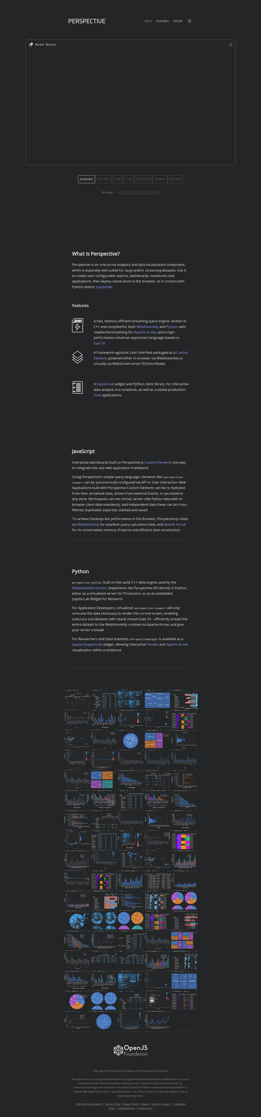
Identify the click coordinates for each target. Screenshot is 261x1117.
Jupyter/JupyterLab (87, 644)
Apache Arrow (145, 332)
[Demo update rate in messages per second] (139, 193)
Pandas (152, 644)
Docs (148, 21)
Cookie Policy (145, 1108)
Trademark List (126, 1108)
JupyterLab (105, 384)
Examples (162, 21)
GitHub (177, 21)
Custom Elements (158, 462)
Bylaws (145, 1103)
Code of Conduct (160, 1103)
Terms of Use (112, 1103)
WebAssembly (147, 326)
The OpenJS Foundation (89, 1103)
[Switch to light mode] (190, 21)
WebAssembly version (89, 587)
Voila (97, 395)
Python (171, 326)
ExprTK (99, 343)
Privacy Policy (130, 1103)
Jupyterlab (104, 287)
